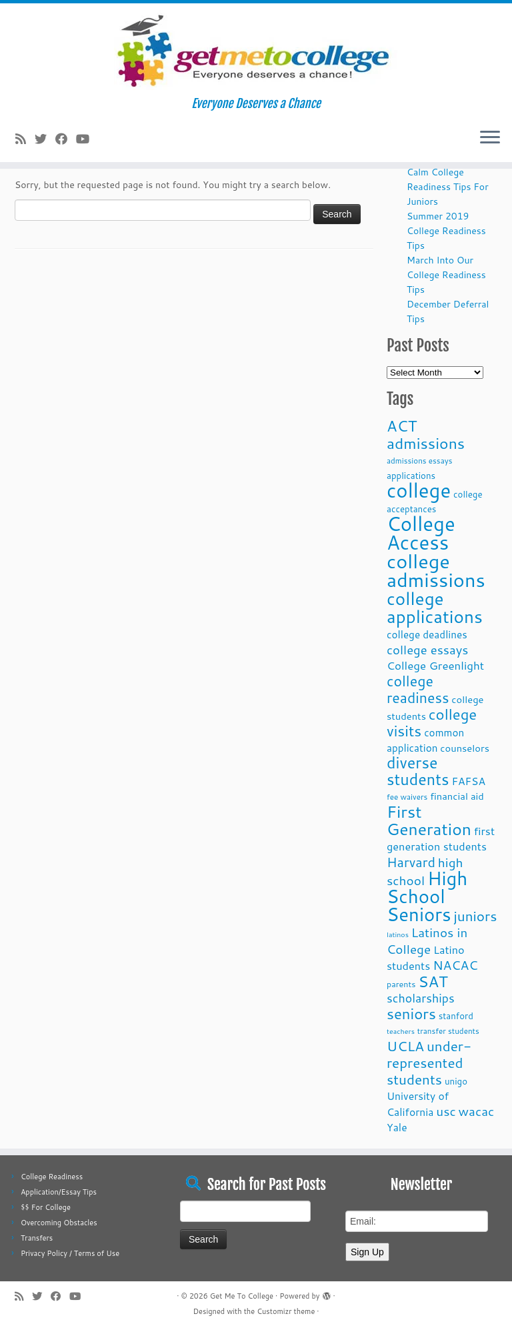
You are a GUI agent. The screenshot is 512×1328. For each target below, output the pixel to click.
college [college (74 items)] (419, 490)
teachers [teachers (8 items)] (401, 1031)
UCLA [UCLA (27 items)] (405, 1046)
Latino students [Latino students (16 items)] (426, 957)
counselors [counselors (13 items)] (464, 748)
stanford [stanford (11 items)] (456, 1015)
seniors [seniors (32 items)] (411, 1013)
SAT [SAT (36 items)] (433, 981)
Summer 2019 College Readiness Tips (446, 230)
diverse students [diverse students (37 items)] (418, 771)
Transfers (37, 1238)
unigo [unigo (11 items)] (456, 1081)
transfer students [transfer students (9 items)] (448, 1031)
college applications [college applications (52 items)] (435, 607)
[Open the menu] (490, 138)
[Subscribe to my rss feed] (25, 138)
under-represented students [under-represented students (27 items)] (429, 1062)
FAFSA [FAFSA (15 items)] (468, 781)
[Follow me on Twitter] (45, 138)
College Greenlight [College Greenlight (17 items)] (435, 665)
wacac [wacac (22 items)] (477, 1111)
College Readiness (52, 1176)
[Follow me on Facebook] (65, 138)
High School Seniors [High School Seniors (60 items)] (427, 896)
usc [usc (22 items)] (445, 1111)
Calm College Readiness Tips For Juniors (448, 186)
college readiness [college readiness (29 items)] (418, 689)
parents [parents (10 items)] (401, 984)
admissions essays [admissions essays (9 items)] (420, 460)
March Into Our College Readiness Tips (446, 274)
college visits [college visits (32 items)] (432, 722)
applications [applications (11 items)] (411, 475)
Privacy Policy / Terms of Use (70, 1253)
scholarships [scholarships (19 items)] (421, 998)
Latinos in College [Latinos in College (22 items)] (427, 940)
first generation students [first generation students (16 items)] (441, 838)
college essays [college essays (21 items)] (427, 649)
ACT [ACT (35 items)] (402, 425)
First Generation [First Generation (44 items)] (429, 820)
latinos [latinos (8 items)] (398, 934)
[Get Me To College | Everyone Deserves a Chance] (256, 50)
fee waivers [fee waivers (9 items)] (407, 796)
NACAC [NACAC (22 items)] (455, 965)
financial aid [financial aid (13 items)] (457, 796)
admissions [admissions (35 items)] (426, 443)
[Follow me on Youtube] (87, 138)
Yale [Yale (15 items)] (397, 1127)
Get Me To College (241, 1296)
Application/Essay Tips (59, 1192)
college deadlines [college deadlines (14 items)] (427, 634)
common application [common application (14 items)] (425, 740)
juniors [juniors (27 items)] (475, 916)
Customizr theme (286, 1311)
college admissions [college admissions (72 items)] (436, 570)
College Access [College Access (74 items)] (421, 533)
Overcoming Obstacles (59, 1222)
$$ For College (46, 1207)
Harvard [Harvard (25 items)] (411, 861)
